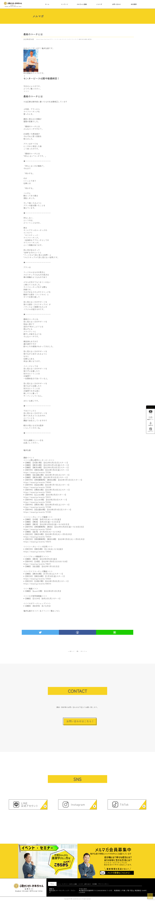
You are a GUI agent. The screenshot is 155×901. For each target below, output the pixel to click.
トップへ (150, 897)
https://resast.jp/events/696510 (37, 583)
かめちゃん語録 (82, 4)
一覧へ (78, 651)
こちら (57, 611)
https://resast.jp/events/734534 (37, 536)
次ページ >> (84, 651)
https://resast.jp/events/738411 (37, 564)
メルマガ (99, 4)
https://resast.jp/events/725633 (37, 578)
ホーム (47, 4)
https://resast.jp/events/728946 (37, 551)
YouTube (47, 39)
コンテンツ (64, 4)
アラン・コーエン (54, 39)
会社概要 (134, 4)
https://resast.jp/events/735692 (37, 492)
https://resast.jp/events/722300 (37, 502)
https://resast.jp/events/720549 (37, 529)
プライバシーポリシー (103, 884)
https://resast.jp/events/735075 (37, 541)
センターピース (64, 39)
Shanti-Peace (40, 39)
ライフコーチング (73, 39)
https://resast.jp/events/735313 (37, 497)
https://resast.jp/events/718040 (37, 482)
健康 (86, 39)
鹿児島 (89, 39)
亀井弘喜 (81, 39)
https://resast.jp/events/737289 (37, 512)
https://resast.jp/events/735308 (37, 487)
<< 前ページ (71, 651)
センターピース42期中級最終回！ (41, 78)
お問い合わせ (116, 4)
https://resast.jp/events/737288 (37, 507)
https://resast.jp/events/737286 (37, 472)
